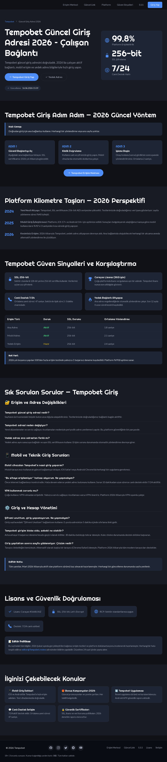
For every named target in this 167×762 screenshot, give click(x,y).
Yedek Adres (53, 77)
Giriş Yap (155, 4)
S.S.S (141, 4)
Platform (106, 4)
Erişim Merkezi (70, 4)
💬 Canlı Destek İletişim (21, 709)
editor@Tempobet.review (34, 649)
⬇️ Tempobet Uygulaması (129, 690)
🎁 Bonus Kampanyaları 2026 (78, 690)
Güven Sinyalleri (125, 4)
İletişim (159, 747)
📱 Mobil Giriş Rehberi (20, 690)
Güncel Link (89, 4)
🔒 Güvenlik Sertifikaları (75, 709)
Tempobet (9, 21)
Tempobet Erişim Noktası (83, 173)
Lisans (149, 747)
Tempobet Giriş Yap (21, 77)
